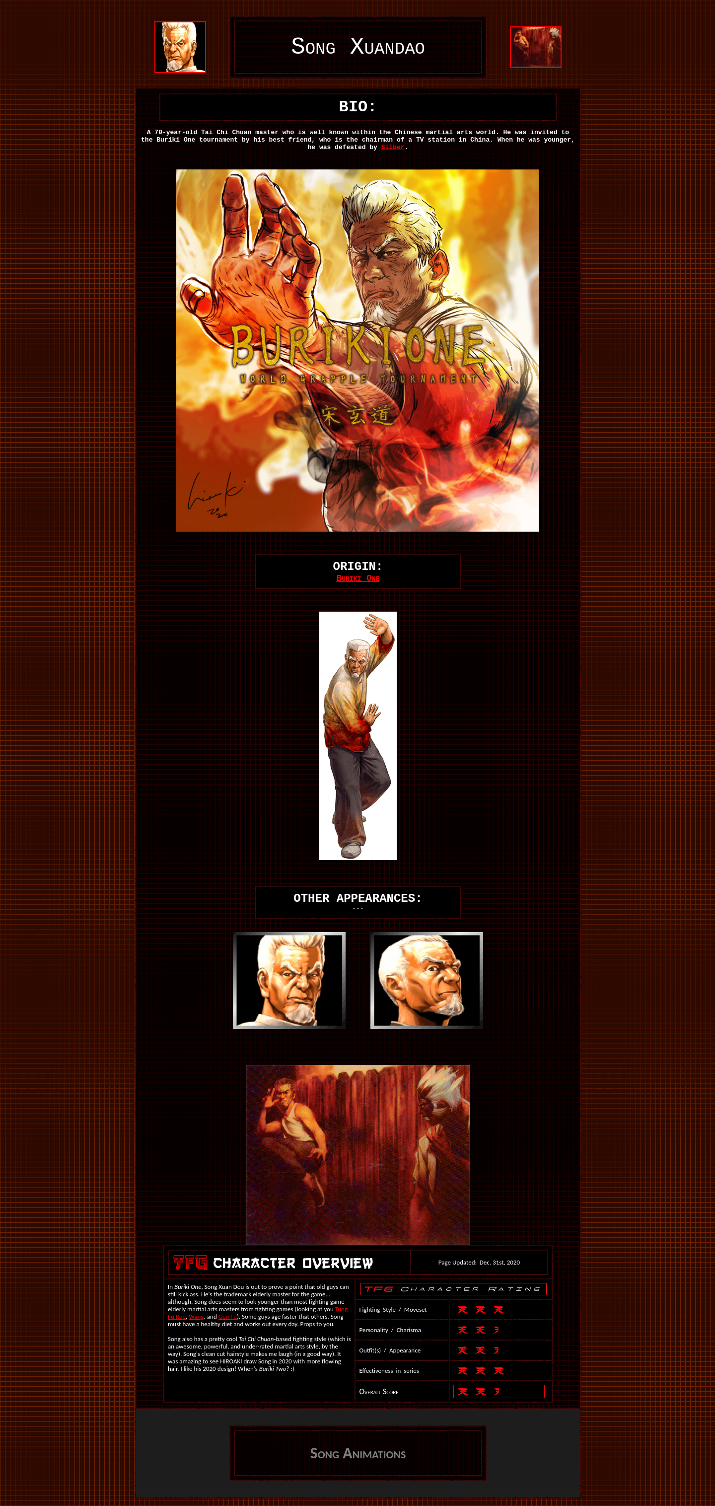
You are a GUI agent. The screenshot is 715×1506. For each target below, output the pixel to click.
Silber (393, 147)
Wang (196, 1316)
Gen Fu (227, 1316)
